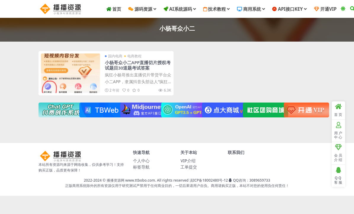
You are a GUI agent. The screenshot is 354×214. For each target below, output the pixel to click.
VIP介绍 (187, 160)
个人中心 (141, 160)
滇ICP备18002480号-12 (209, 180)
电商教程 (134, 56)
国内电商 (115, 56)
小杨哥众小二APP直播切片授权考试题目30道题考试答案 (138, 65)
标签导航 (141, 167)
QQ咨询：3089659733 (249, 180)
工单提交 (188, 167)
